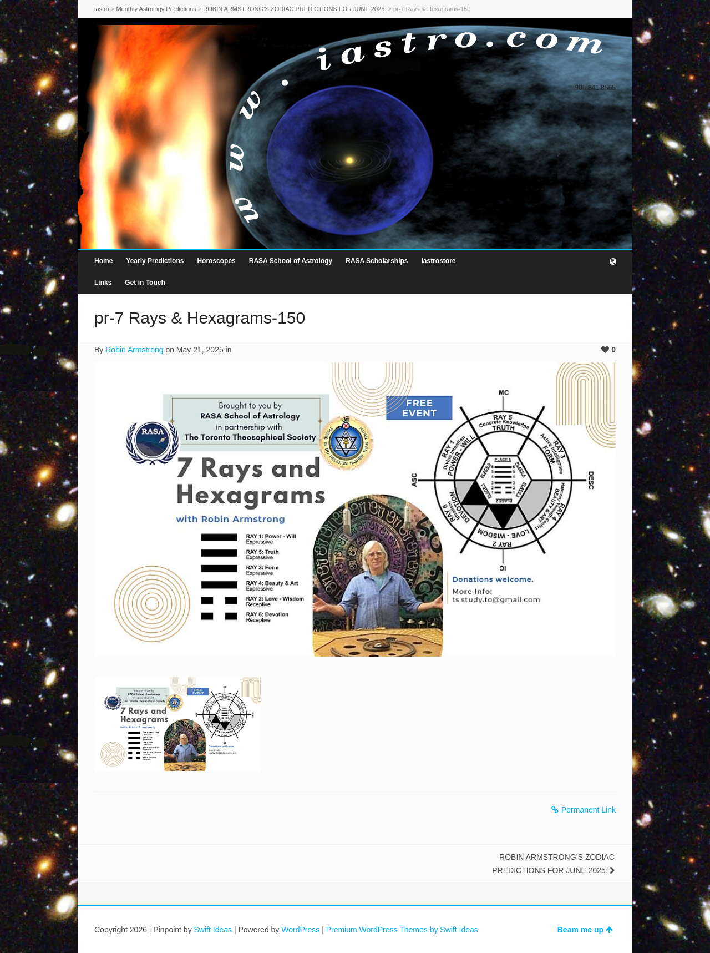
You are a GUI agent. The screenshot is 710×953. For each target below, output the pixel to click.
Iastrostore (438, 261)
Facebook (593, 70)
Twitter (577, 70)
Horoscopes (216, 261)
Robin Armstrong (134, 349)
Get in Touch (145, 282)
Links (102, 282)
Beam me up (585, 929)
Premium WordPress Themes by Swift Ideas (402, 929)
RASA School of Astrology (290, 261)
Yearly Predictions (155, 261)
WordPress (300, 929)
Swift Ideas (213, 929)
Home (103, 261)
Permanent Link (583, 809)
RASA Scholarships (377, 261)
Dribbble (609, 70)
